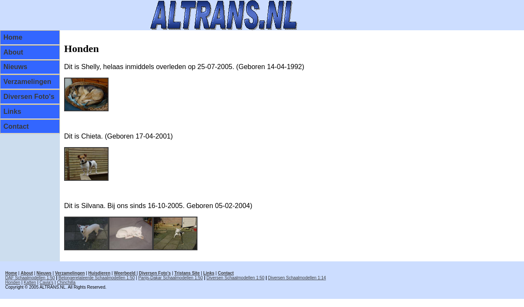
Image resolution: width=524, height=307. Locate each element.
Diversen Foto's (28, 96)
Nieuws (15, 66)
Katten (30, 282)
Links (12, 111)
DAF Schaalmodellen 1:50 (30, 277)
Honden (12, 282)
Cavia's (46, 282)
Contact (16, 126)
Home (12, 37)
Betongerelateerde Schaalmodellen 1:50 (97, 277)
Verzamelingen (27, 81)
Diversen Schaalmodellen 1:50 (235, 277)
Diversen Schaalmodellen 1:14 (297, 277)
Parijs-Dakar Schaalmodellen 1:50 (170, 277)
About (13, 52)
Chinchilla (66, 282)
